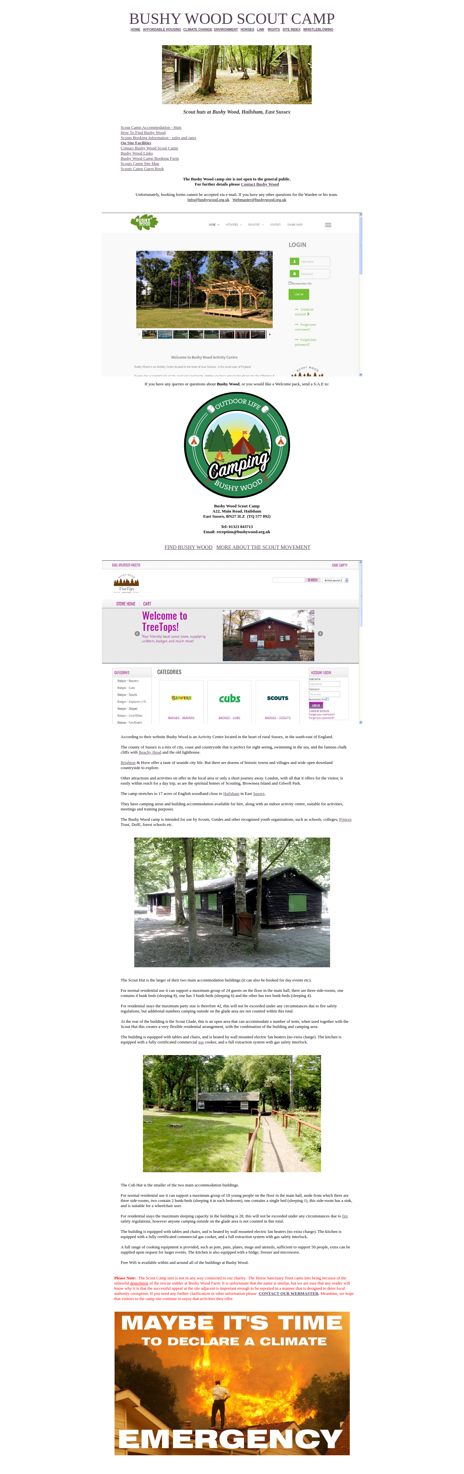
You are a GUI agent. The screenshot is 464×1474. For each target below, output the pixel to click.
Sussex (259, 793)
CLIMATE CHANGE (197, 29)
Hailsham (231, 793)
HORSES (247, 29)
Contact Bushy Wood (260, 184)
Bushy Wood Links (137, 153)
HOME (135, 29)
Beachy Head (150, 752)
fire (345, 1216)
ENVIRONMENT (226, 29)
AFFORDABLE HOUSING (162, 29)
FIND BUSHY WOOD (188, 547)
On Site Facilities (136, 142)
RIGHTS (274, 29)
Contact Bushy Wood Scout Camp (149, 148)
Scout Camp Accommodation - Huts (151, 127)
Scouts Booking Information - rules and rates (158, 137)
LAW (260, 29)
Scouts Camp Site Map (140, 163)
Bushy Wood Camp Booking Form (150, 158)
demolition (139, 1283)
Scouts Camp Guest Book (142, 168)
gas (201, 1042)
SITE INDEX (292, 29)
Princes (345, 819)
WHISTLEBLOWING (318, 29)
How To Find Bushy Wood (143, 132)
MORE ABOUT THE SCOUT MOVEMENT (263, 547)
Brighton (128, 762)
